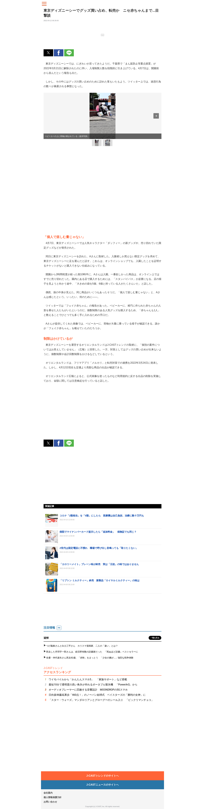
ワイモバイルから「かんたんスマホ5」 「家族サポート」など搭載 (88, 679)
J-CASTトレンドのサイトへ (102, 775)
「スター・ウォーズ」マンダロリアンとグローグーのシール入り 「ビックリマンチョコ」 (101, 699)
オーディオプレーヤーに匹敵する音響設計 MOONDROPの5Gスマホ (88, 689)
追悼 (46, 637)
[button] (48, 52)
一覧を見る (155, 638)
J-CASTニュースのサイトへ (102, 784)
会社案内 (48, 793)
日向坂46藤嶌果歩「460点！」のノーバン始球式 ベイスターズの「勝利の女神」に (97, 694)
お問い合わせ (50, 801)
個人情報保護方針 (53, 797)
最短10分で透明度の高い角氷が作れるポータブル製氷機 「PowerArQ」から (93, 684)
